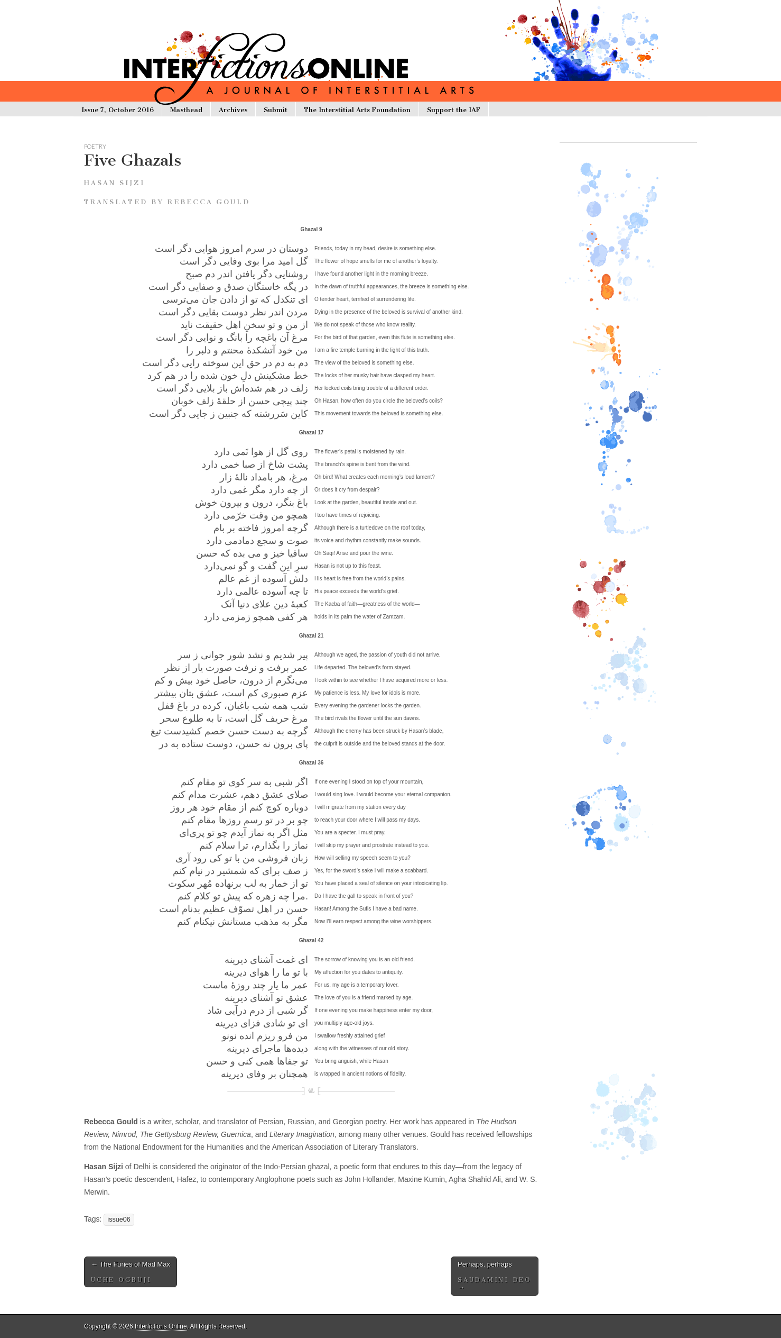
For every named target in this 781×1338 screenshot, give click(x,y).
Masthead (186, 110)
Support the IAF (453, 110)
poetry (95, 146)
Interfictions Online (161, 1326)
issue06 (118, 1219)
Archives (233, 110)
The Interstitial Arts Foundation (357, 110)
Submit (275, 110)
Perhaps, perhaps (495, 1275)
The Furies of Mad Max (130, 1272)
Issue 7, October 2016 (117, 110)
